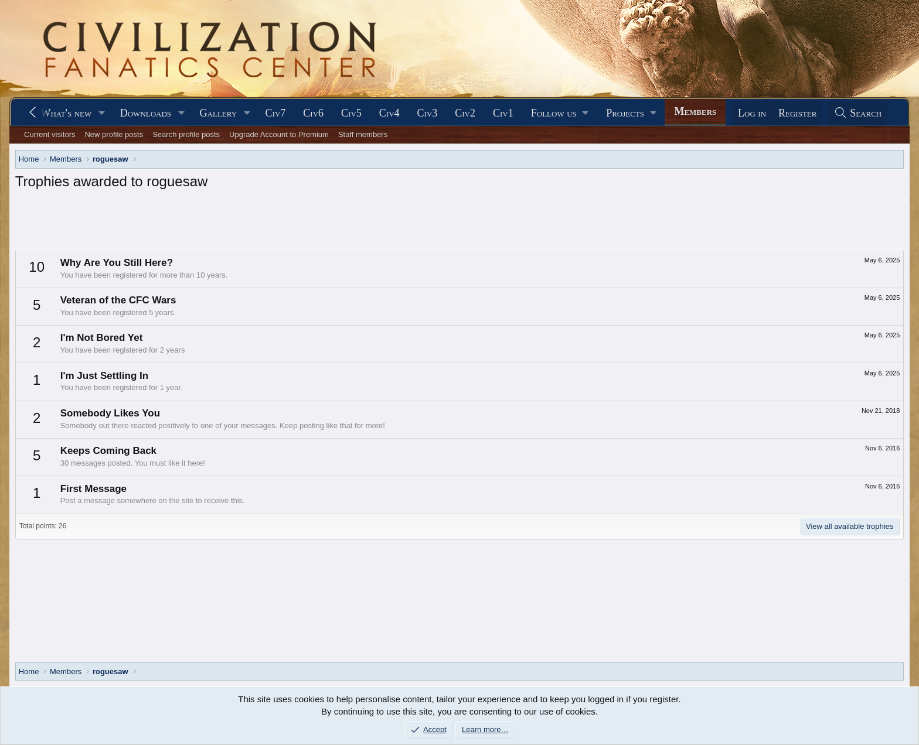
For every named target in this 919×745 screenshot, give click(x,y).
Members (695, 111)
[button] (102, 113)
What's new (65, 113)
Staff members (362, 134)
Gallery (218, 113)
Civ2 (465, 113)
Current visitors (49, 134)
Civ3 (427, 113)
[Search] (857, 113)
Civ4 (389, 113)
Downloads (145, 113)
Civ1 (503, 113)
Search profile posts (186, 134)
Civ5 (351, 113)
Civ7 (276, 113)
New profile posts (113, 134)
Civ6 (313, 113)
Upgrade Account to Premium (279, 134)
